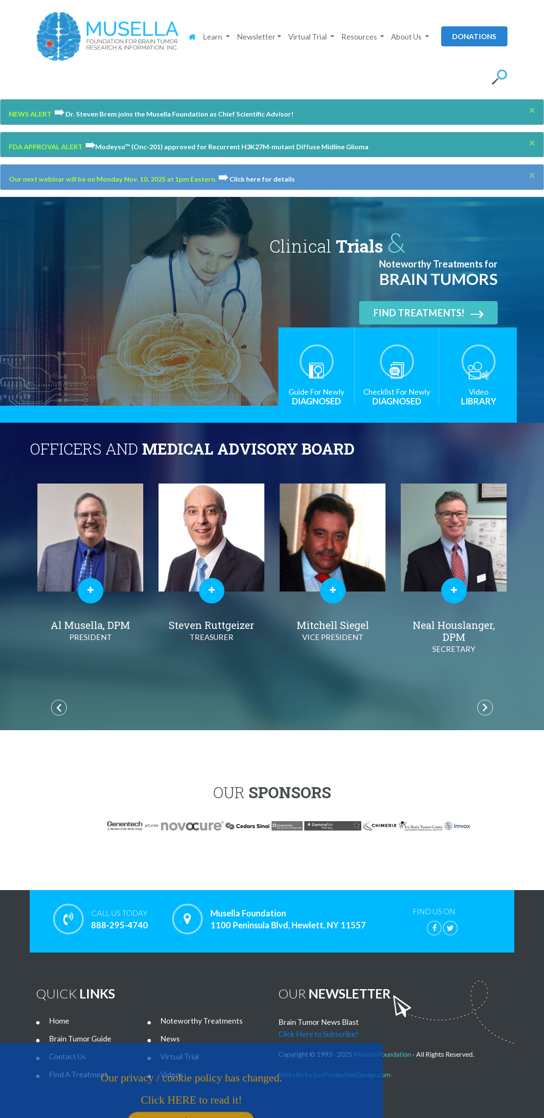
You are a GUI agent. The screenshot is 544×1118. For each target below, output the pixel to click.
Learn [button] (213, 36)
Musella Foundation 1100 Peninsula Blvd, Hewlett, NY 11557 (288, 919)
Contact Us (67, 1056)
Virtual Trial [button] (308, 36)
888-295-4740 (119, 919)
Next (485, 707)
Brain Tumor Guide (80, 1038)
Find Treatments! (428, 313)
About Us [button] (407, 36)
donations (474, 36)
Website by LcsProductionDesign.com (334, 1074)
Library (478, 396)
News (170, 1038)
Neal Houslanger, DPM (453, 636)
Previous (59, 707)
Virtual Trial (179, 1056)
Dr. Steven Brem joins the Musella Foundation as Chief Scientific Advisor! (172, 114)
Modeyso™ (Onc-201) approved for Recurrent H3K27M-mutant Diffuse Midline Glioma (225, 146)
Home (59, 1020)
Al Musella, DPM (90, 630)
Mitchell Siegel (332, 630)
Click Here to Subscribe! (318, 1033)
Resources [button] (359, 36)
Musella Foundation (382, 1054)
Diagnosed (316, 396)
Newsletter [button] (256, 36)
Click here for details (256, 179)
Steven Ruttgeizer (211, 630)
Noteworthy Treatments (201, 1020)
